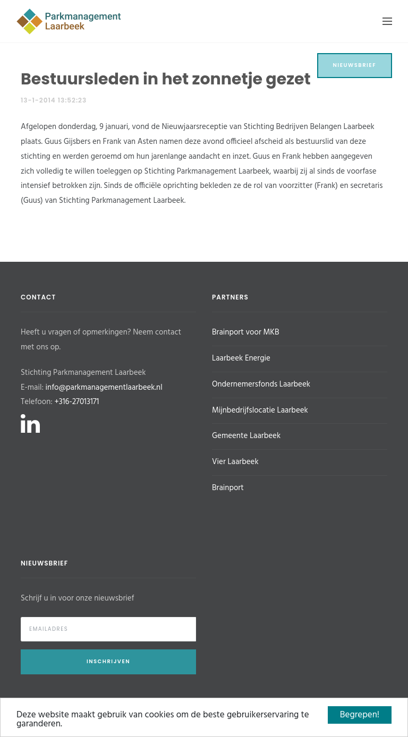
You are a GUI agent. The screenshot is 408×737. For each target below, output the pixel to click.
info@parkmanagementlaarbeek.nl (104, 387)
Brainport (228, 488)
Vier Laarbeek (235, 462)
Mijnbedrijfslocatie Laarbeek (260, 410)
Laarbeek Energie (241, 358)
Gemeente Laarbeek (246, 436)
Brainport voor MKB (245, 332)
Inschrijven (108, 661)
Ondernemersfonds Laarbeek (261, 384)
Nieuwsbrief (355, 65)
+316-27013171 (76, 402)
